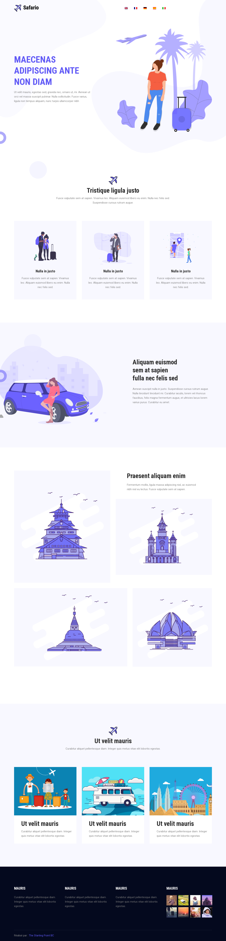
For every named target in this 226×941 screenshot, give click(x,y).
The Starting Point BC (41, 935)
